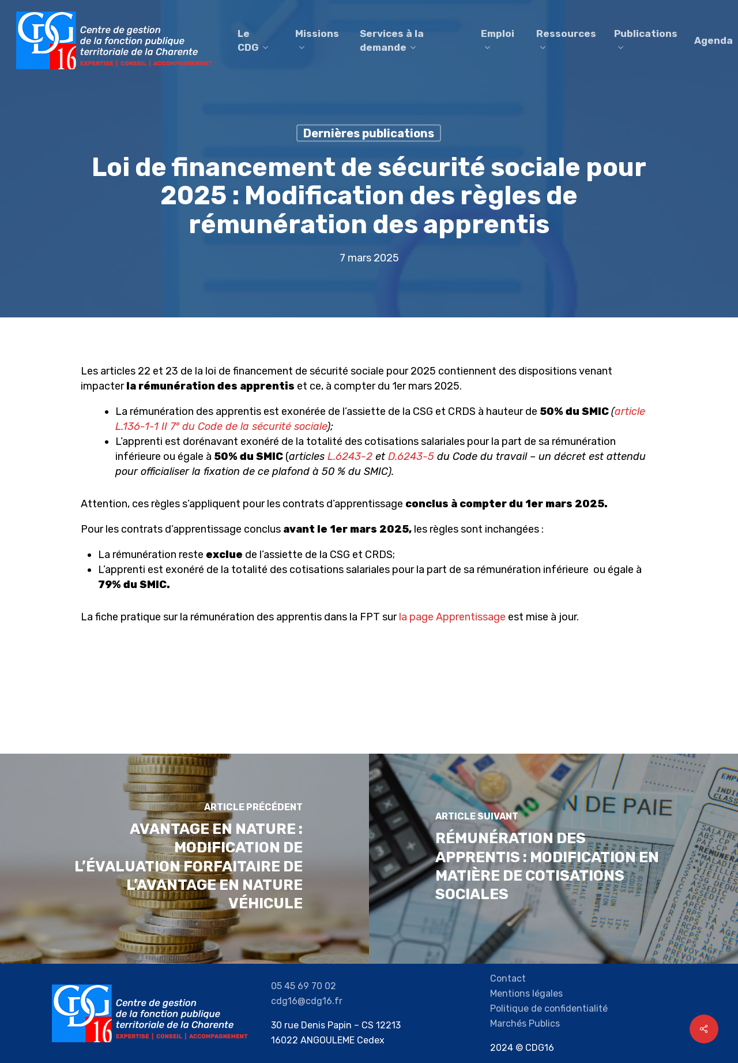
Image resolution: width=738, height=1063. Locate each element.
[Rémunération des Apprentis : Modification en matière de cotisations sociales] (553, 859)
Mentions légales (526, 993)
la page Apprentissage (452, 617)
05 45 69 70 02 (303, 985)
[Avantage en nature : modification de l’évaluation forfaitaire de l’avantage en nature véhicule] (184, 859)
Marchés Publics (525, 1023)
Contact (508, 978)
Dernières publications (368, 133)
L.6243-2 (349, 456)
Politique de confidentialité (549, 1008)
